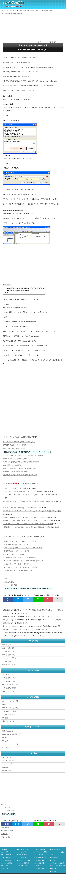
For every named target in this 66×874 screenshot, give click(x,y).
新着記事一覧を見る (30, 483)
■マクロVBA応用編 (39, 848)
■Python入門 (54, 857)
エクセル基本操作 (8, 648)
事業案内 (5, 767)
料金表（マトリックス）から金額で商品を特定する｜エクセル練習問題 (27, 524)
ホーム (6, 578)
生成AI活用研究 (7, 730)
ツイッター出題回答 (9, 658)
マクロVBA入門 (7, 674)
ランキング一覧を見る (36, 536)
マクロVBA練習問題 (9, 688)
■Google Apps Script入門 (57, 865)
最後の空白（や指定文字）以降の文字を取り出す (20, 475)
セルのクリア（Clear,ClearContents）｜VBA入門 (21, 567)
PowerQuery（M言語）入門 (11, 734)
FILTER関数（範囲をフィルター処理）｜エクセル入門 (23, 547)
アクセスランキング (14, 536)
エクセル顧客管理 (8, 714)
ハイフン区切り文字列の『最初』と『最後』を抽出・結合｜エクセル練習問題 (30, 494)
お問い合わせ (7, 770)
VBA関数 (5, 717)
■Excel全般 (4, 848)
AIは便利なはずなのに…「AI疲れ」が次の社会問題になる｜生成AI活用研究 (29, 501)
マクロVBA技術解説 (9, 710)
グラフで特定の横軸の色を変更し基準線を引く (19, 442)
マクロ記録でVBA (8, 681)
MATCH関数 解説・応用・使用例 (14, 448)
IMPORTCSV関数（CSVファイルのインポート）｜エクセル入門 (25, 517)
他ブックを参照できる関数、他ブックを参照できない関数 (23, 455)
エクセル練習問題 (8, 655)
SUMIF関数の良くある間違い (13, 465)
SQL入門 (5, 740)
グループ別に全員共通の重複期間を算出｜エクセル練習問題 (23, 491)
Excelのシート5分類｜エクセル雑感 (15, 488)
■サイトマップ (54, 870)
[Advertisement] (33, 28)
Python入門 (6, 737)
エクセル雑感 (7, 661)
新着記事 (12, 483)
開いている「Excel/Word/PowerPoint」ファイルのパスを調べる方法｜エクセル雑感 (32, 511)
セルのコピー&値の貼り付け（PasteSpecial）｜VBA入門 (23, 560)
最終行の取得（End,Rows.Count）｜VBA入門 (20, 541)
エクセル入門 (7, 644)
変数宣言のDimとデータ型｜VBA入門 (17, 551)
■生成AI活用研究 (55, 848)
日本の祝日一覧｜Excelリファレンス (16, 544)
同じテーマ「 (11, 437)
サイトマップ (7, 763)
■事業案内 (53, 868)
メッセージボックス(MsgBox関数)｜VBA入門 (20, 570)
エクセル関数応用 (23, 437)
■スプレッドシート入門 (57, 862)
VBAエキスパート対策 (10, 684)
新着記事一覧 (7, 757)
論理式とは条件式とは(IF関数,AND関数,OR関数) (19, 468)
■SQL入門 (53, 859)
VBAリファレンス (8, 721)
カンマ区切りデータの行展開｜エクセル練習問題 (20, 507)
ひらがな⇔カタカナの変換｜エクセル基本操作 (20, 557)
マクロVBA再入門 (8, 677)
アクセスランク (6, 836)
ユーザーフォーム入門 (10, 701)
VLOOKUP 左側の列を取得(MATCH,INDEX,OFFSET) (21, 462)
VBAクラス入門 (7, 704)
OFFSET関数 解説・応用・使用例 (14, 445)
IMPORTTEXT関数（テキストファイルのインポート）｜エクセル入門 (27, 520)
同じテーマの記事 (7, 830)
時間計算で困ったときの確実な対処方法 (17, 458)
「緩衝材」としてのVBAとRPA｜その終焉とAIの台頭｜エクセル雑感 (27, 527)
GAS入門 (5, 747)
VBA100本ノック (8, 691)
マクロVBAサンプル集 (10, 707)
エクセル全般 (9, 582)
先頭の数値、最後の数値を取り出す (15, 472)
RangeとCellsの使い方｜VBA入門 (15, 554)
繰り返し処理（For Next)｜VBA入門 (16, 564)
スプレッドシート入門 (10, 744)
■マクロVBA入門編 (22, 848)
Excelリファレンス (8, 664)
